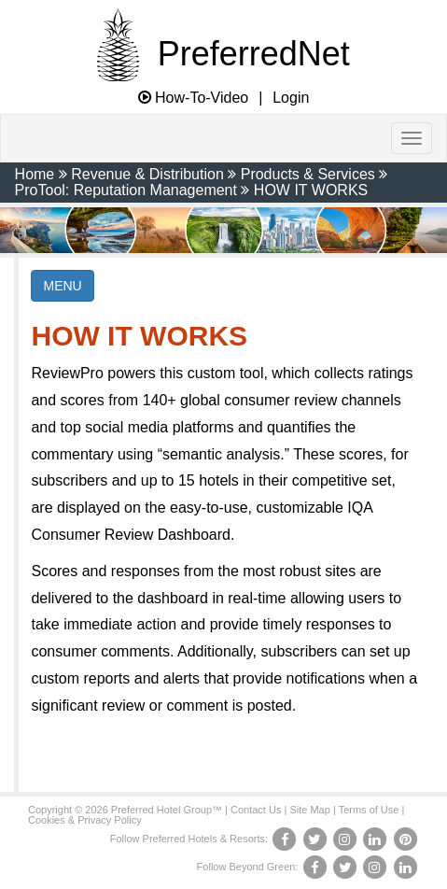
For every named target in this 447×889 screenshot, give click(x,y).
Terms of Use (369, 809)
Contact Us (255, 809)
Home (35, 174)
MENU (62, 285)
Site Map (309, 809)
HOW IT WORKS (311, 190)
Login (290, 98)
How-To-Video (193, 98)
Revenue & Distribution (147, 174)
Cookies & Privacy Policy (85, 820)
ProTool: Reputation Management (126, 190)
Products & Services (308, 174)
